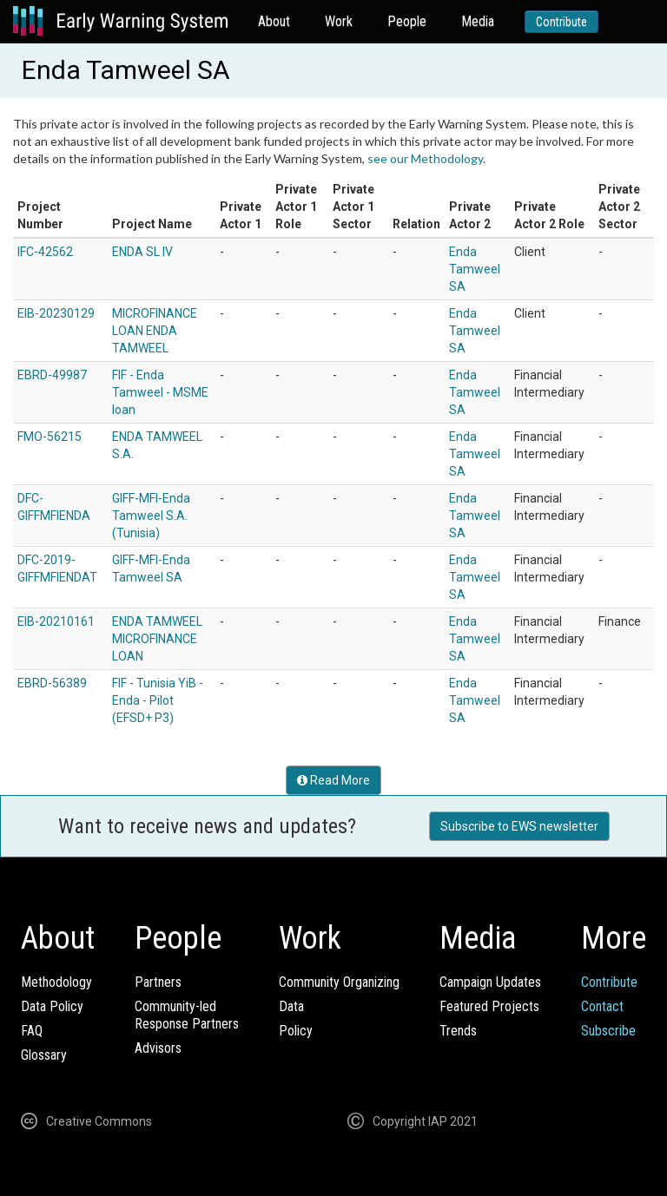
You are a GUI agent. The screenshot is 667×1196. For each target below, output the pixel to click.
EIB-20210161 (56, 621)
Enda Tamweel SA (474, 269)
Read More (333, 780)
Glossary (44, 1055)
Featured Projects (489, 1006)
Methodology (56, 982)
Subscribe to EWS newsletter (519, 826)
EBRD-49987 (52, 375)
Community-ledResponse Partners (187, 1015)
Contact (602, 1006)
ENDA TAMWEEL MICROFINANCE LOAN (157, 638)
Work (339, 21)
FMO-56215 (49, 437)
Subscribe (608, 1030)
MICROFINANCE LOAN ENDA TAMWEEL (154, 330)
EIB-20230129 (56, 313)
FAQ (32, 1030)
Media (477, 21)
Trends (458, 1030)
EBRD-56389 (52, 683)
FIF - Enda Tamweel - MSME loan (160, 392)
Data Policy (52, 1006)
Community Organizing (339, 982)
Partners (158, 982)
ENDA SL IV (142, 252)
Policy (296, 1030)
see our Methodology (425, 158)
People (406, 21)
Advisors (158, 1048)
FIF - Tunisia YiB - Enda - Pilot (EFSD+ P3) (157, 700)
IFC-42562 (45, 252)
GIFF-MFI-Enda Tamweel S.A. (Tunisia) (151, 515)
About (274, 21)
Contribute (561, 22)
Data (291, 1006)
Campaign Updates (490, 982)
